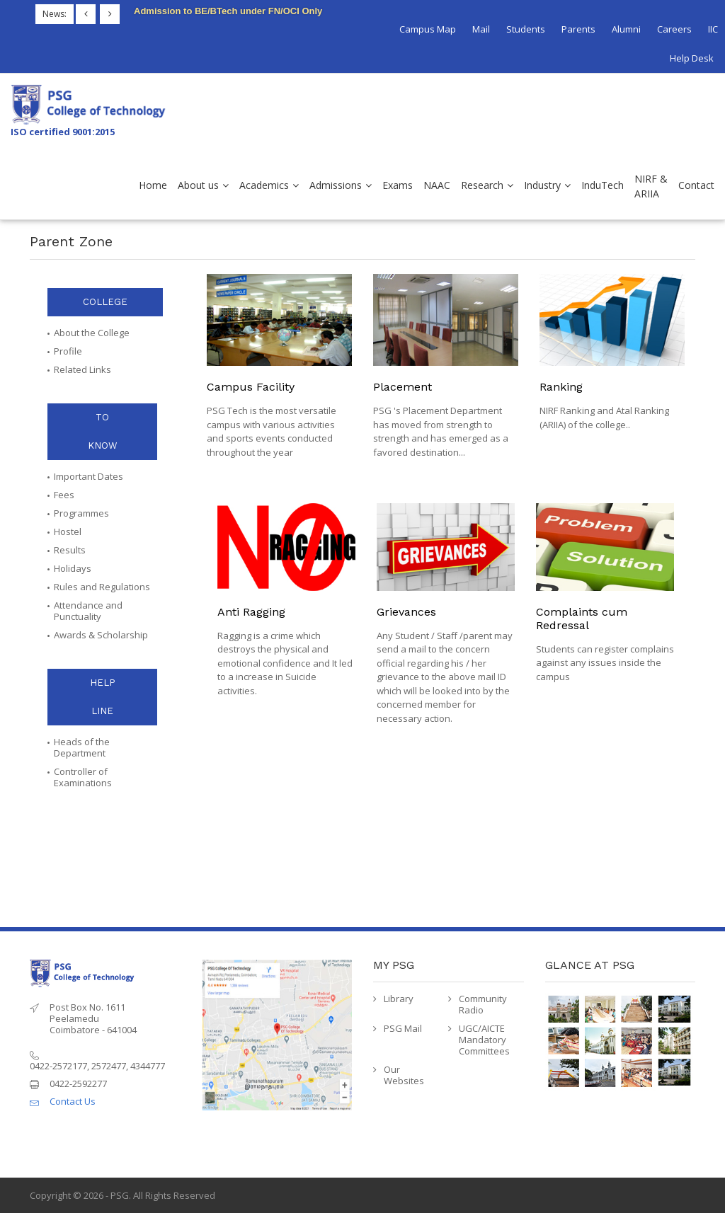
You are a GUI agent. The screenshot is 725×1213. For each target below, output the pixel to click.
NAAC (436, 185)
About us (198, 185)
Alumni (626, 29)
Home (153, 185)
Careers (674, 29)
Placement (402, 386)
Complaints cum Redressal (581, 618)
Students (525, 29)
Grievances (406, 612)
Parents (578, 29)
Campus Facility (251, 386)
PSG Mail (403, 1028)
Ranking (561, 386)
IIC (713, 29)
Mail (481, 29)
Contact (696, 185)
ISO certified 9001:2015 (63, 131)
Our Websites (404, 1075)
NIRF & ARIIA (651, 186)
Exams (397, 185)
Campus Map (427, 29)
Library (398, 998)
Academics (264, 185)
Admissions (335, 185)
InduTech (602, 185)
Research (482, 185)
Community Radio (483, 1004)
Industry (542, 185)
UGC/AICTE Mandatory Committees (484, 1040)
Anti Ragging (251, 612)
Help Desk (692, 58)
